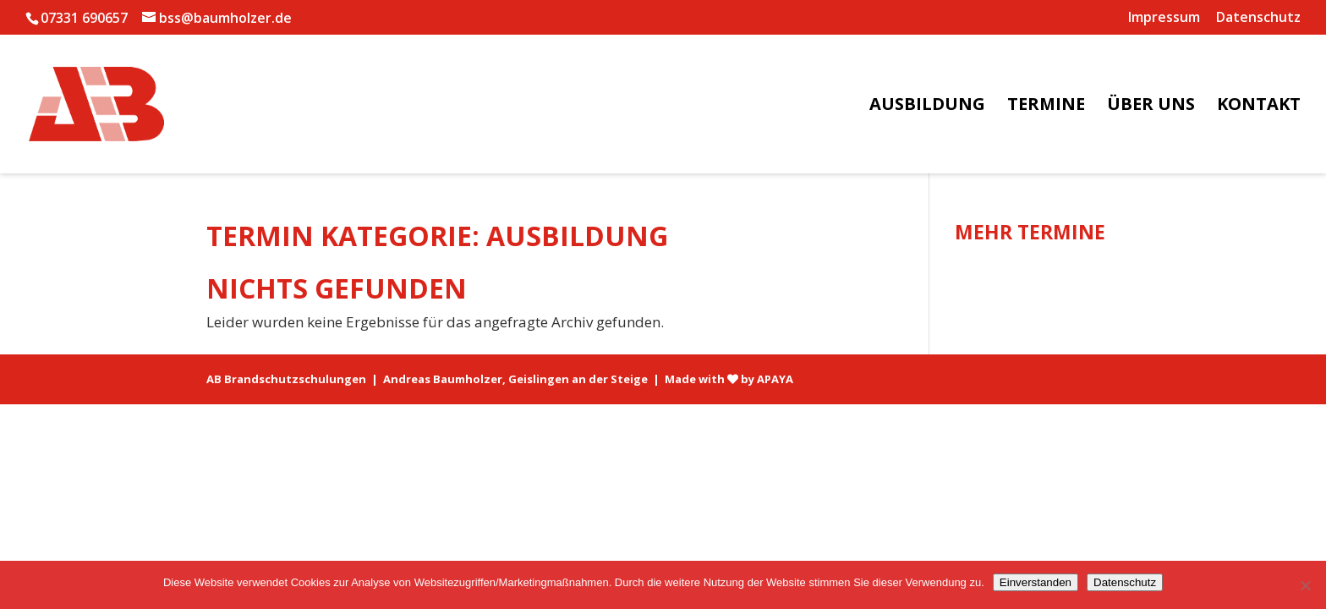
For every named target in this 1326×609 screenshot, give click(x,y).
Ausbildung (927, 106)
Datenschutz (1258, 18)
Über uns (1151, 106)
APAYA (775, 379)
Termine (1046, 106)
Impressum (1164, 18)
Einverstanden (1035, 582)
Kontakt (1259, 106)
